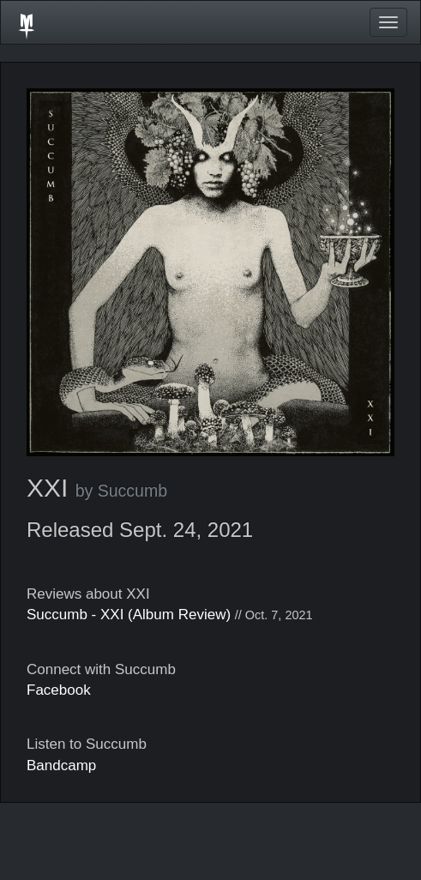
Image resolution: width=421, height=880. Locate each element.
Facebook (59, 690)
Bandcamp (61, 765)
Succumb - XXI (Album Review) (129, 614)
